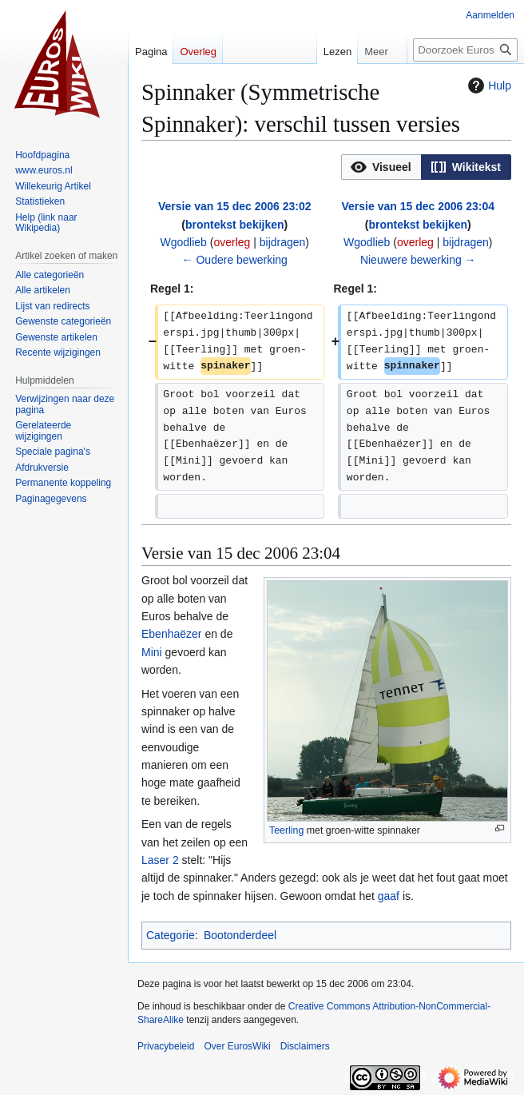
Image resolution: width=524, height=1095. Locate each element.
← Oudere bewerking (235, 259)
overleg (231, 242)
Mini (151, 652)
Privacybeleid (165, 1046)
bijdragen (283, 242)
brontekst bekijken (234, 224)
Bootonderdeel (240, 935)
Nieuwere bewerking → (418, 259)
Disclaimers (305, 1046)
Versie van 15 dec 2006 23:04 (418, 206)
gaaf (388, 896)
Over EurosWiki (237, 1046)
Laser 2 (160, 860)
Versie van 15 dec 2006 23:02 (234, 206)
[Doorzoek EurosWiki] (465, 50)
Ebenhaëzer (171, 633)
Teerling (286, 830)
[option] (381, 166)
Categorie (170, 935)
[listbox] (426, 167)
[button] (381, 167)
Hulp (487, 86)
